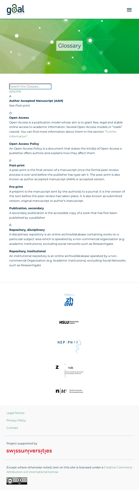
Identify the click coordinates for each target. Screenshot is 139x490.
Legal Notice (16, 413)
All (11, 91)
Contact (12, 428)
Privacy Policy (16, 420)
